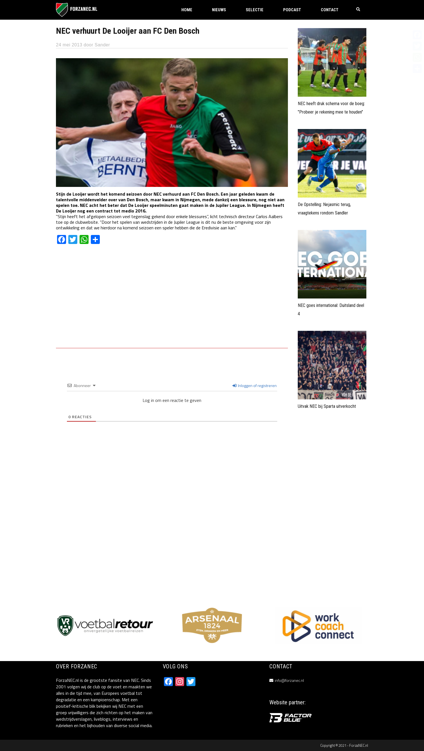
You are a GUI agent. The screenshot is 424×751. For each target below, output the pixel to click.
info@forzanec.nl (289, 680)
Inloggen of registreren (255, 385)
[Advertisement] (172, 300)
